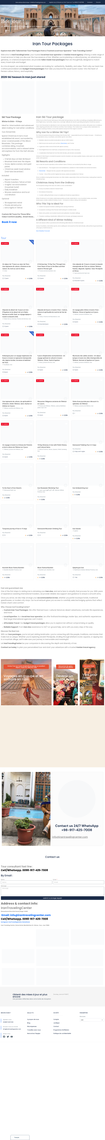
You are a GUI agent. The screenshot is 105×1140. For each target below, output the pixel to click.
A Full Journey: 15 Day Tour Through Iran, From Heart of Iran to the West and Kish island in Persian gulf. (51, 266)
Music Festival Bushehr (45, 568)
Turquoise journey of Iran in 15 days (14, 529)
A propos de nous (33, 1019)
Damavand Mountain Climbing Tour (49, 529)
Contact (56, 1026)
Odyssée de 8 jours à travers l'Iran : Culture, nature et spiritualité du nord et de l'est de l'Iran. (52, 312)
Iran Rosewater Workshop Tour (48, 488)
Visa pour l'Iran (90, 676)
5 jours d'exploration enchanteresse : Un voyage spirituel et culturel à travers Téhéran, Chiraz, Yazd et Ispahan (51, 358)
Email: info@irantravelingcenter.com (26, 915)
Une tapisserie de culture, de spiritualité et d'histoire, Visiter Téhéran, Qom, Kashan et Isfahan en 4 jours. (17, 403)
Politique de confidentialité (62, 1033)
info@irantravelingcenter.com (70, 837)
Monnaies (83, 1016)
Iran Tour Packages (56, 9)
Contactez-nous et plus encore (65, 17)
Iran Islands (77, 529)
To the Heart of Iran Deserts (11, 488)
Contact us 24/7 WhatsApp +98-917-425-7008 (76, 828)
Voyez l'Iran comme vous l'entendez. (15, 683)
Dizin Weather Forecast (43, 231)
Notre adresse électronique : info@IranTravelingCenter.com (31, 2)
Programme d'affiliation (61, 1030)
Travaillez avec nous (34, 1030)
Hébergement (44, 17)
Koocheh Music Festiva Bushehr (13, 568)
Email (54, 879)
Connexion (90, 2)
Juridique (56, 1023)
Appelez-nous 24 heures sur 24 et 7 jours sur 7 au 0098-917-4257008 (66, 2)
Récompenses (32, 1026)
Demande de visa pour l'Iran (77, 9)
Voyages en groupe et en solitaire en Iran (23, 677)
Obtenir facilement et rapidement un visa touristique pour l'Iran (89, 683)
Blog (28, 1023)
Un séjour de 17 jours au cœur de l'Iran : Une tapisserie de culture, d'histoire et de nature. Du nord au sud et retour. (16, 266)
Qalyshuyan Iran (78, 568)
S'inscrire (98, 2)
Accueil (42, 9)
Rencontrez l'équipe (33, 1033)
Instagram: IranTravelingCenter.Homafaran (15, 922)
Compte (56, 1019)
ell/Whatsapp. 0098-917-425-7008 (25, 870)
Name (3, 879)
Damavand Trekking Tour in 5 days (84, 445)
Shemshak (64, 143)
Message (3, 886)
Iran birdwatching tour (80, 488)
